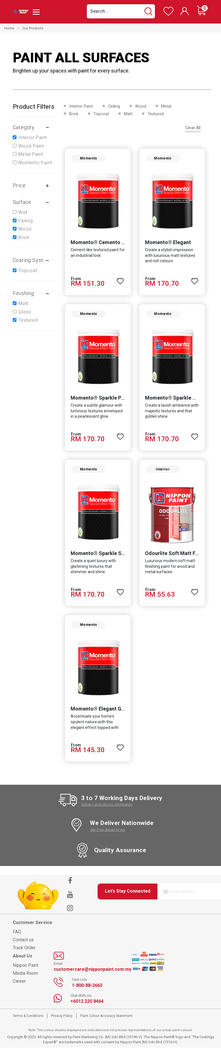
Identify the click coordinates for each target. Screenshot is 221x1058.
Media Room (25, 983)
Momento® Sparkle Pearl (98, 403)
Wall (23, 212)
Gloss (24, 312)
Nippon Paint (25, 975)
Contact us (23, 950)
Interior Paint (32, 137)
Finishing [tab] (23, 293)
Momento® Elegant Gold (98, 719)
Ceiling (25, 220)
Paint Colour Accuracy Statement (106, 1026)
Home (9, 28)
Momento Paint (35, 162)
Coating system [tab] (32, 260)
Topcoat (27, 270)
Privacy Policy (62, 1026)
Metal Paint (30, 154)
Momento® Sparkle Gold (174, 403)
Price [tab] (19, 185)
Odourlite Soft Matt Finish (176, 561)
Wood (24, 229)
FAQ (17, 942)
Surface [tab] (22, 202)
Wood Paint (31, 146)
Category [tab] (24, 127)
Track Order (24, 958)
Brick (24, 237)
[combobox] (121, 11)
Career (19, 991)
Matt (23, 303)
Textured (27, 320)
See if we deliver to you (107, 840)
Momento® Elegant (168, 245)
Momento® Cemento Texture (103, 245)
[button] (120, 281)
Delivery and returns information (106, 815)
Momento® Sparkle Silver (99, 561)
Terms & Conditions (28, 1026)
